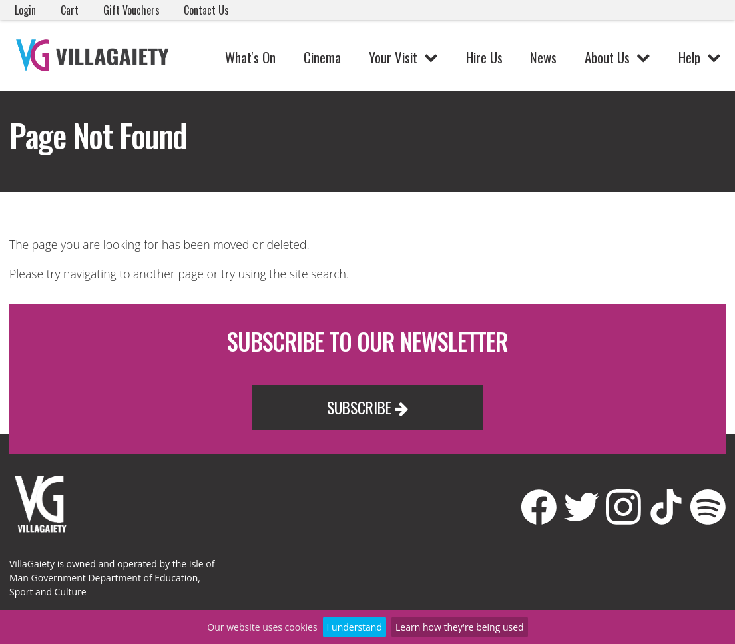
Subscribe (367, 407)
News (543, 57)
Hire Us (484, 57)
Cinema (322, 57)
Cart (70, 10)
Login (25, 10)
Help (689, 57)
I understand (354, 627)
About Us (607, 57)
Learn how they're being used (459, 627)
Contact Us (206, 10)
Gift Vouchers (131, 10)
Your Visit (393, 57)
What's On (250, 57)
